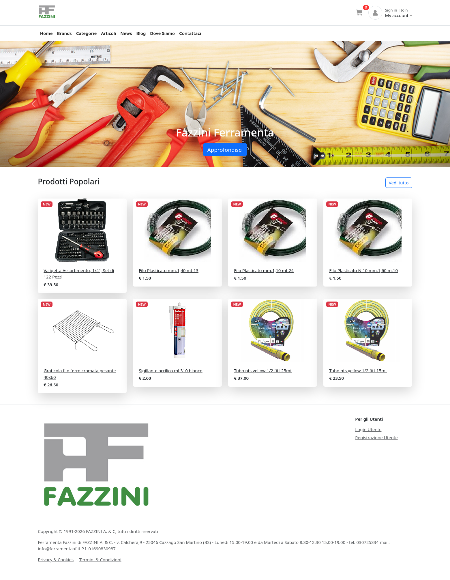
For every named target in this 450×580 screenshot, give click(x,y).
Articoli (108, 33)
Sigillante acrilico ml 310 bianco (170, 370)
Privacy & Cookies (56, 559)
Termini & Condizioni (100, 559)
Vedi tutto (399, 183)
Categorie (86, 33)
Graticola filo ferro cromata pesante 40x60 (80, 374)
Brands (64, 33)
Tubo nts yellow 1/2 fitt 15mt (358, 370)
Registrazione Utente (376, 437)
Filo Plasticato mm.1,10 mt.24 (264, 270)
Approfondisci (225, 149)
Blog (141, 33)
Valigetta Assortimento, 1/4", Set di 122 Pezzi (79, 273)
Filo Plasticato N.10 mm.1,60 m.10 (363, 270)
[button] (34, 104)
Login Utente (368, 429)
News (126, 33)
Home (46, 33)
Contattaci (190, 33)
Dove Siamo (162, 33)
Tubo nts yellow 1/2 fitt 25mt (263, 370)
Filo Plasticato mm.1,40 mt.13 (168, 270)
